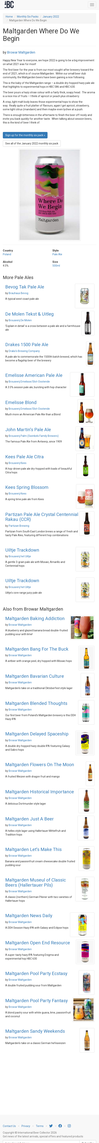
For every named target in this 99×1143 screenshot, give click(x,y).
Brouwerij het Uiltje (20, 556)
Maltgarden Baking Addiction (35, 618)
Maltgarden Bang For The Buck (36, 649)
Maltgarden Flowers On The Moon (39, 764)
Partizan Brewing (19, 525)
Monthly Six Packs (27, 16)
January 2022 (51, 16)
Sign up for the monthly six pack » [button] (25, 135)
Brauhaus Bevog (18, 293)
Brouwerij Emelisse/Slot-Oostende (29, 381)
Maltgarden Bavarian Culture (34, 676)
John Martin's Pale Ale (28, 429)
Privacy (25, 1126)
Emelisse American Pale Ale (33, 375)
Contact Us (9, 1126)
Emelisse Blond (21, 402)
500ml (56, 265)
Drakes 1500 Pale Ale (26, 344)
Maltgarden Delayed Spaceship (36, 734)
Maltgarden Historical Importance (39, 791)
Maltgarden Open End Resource (37, 942)
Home (9, 16)
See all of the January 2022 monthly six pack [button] (31, 143)
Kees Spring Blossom (26, 487)
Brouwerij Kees (17, 463)
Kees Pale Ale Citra (24, 456)
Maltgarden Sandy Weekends (35, 1031)
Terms (40, 1126)
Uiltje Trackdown (22, 550)
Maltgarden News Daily (28, 915)
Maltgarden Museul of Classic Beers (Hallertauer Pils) (35, 882)
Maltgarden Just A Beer (29, 819)
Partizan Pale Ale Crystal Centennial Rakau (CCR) (41, 517)
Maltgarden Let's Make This (33, 849)
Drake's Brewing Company (24, 351)
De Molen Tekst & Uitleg (29, 314)
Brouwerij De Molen (20, 320)
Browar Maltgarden (21, 52)
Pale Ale (57, 254)
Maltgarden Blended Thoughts (36, 703)
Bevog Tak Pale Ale (24, 287)
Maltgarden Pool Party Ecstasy (36, 973)
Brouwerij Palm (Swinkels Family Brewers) (34, 435)
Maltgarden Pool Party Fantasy (36, 1000)
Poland (7, 254)
